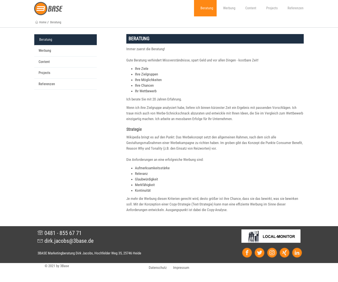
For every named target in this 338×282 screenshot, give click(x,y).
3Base (64, 266)
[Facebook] (249, 253)
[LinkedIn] (296, 253)
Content (249, 8)
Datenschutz (158, 267)
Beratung (205, 8)
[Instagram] (274, 253)
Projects (270, 8)
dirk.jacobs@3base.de (66, 241)
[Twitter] (261, 253)
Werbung (227, 8)
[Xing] (286, 253)
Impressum (181, 267)
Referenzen (294, 8)
